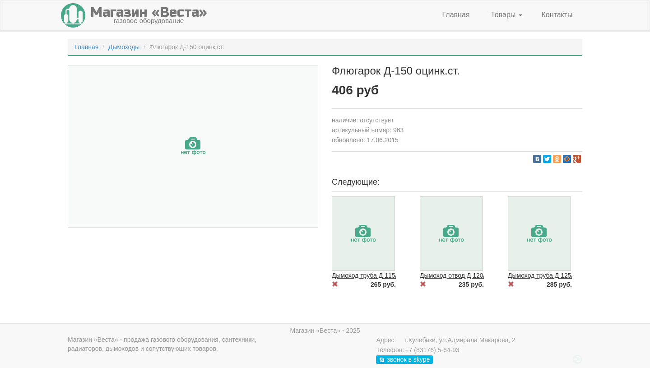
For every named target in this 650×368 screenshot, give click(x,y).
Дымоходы (123, 47)
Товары (506, 15)
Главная (456, 15)
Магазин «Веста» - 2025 (325, 330)
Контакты (556, 15)
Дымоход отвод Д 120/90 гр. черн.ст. (473, 275)
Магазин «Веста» (93, 339)
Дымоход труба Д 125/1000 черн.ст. (560, 275)
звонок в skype (404, 359)
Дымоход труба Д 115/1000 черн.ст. (384, 275)
